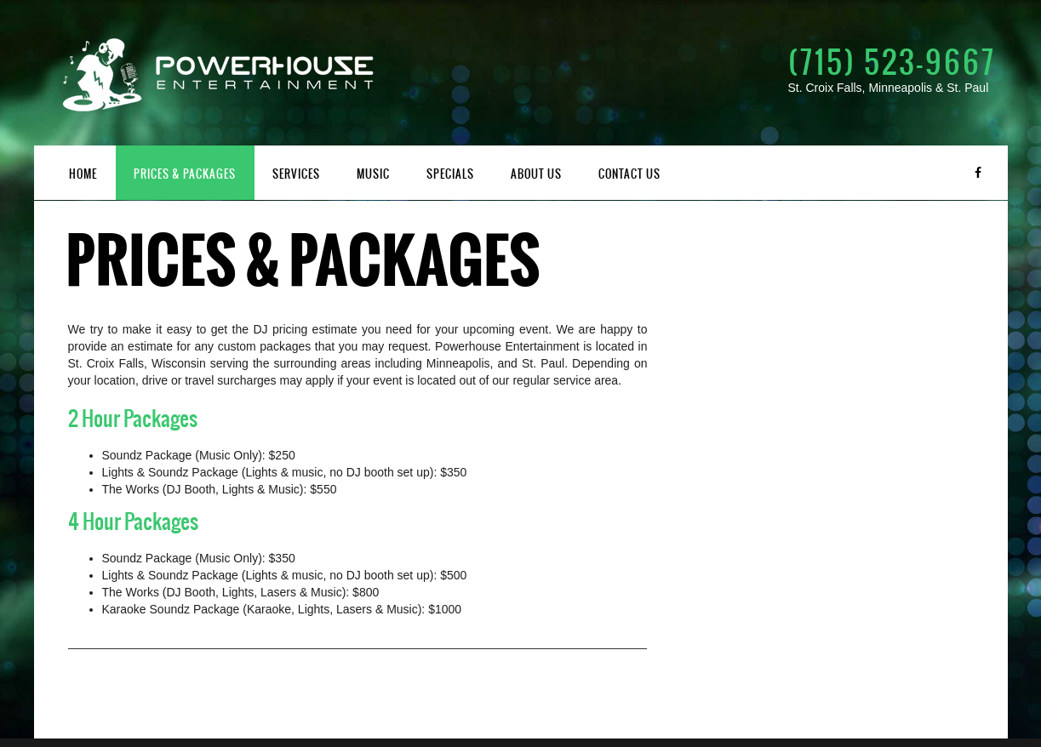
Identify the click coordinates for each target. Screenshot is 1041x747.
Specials (450, 174)
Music (373, 174)
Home (83, 174)
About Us (536, 174)
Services (296, 174)
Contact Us (629, 174)
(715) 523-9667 (892, 62)
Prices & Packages (185, 174)
